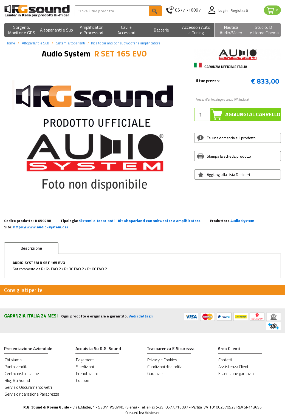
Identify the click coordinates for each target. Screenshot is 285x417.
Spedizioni (85, 367)
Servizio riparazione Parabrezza (32, 394)
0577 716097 (188, 10)
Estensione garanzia (236, 373)
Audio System (242, 220)
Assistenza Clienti (233, 367)
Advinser (152, 412)
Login (223, 10)
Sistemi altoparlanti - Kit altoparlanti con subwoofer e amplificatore (140, 220)
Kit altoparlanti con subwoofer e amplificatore (125, 43)
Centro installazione (22, 373)
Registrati (239, 10)
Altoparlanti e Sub (35, 43)
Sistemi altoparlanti (70, 43)
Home (10, 43)
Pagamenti (85, 360)
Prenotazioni (87, 373)
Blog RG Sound (17, 380)
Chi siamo (13, 360)
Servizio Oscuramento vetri (28, 387)
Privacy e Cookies (162, 360)
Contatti (225, 360)
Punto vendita (17, 367)
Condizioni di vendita (164, 367)
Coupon (82, 380)
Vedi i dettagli (141, 316)
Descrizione (31, 248)
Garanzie (155, 373)
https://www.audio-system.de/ (41, 227)
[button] (21, 30)
